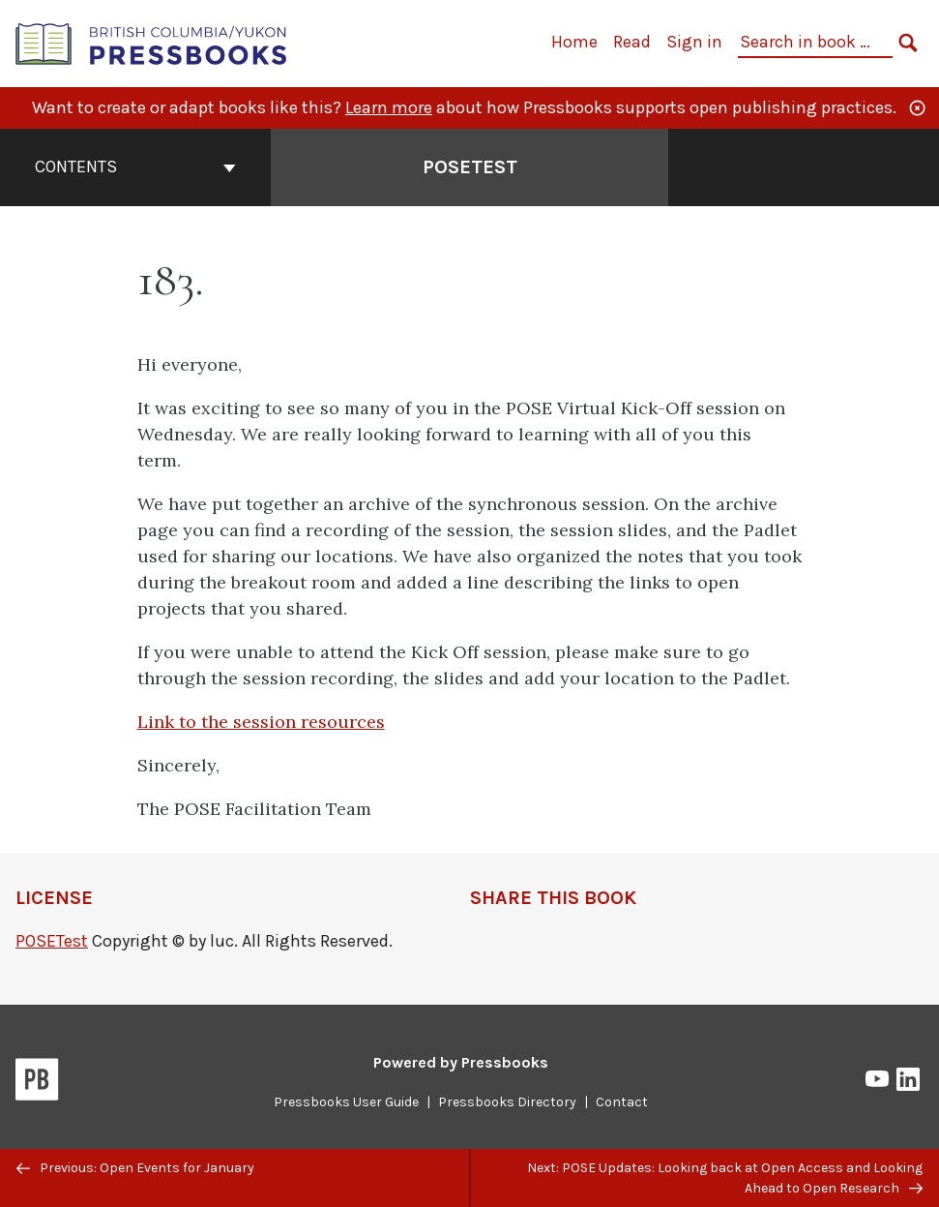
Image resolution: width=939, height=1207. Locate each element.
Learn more (388, 107)
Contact (622, 1102)
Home (574, 41)
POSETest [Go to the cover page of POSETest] (470, 167)
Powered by (460, 1062)
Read (632, 41)
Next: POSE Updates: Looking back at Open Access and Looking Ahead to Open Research (725, 1178)
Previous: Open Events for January (135, 1168)
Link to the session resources (261, 721)
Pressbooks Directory (507, 1102)
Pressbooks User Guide (346, 1102)
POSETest (51, 940)
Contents (135, 166)
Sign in (694, 41)
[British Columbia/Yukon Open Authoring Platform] (151, 42)
